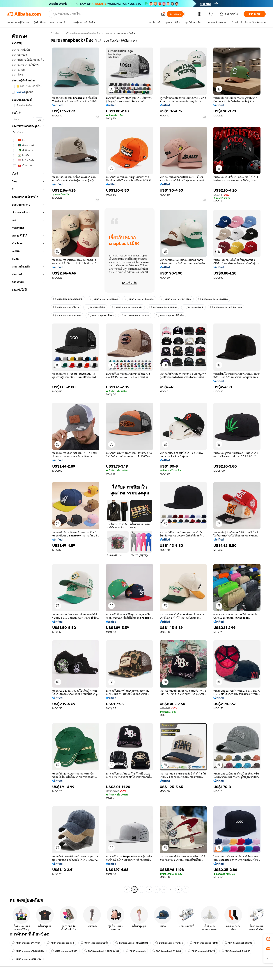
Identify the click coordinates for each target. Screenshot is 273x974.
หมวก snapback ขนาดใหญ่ (176, 299)
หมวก (108, 33)
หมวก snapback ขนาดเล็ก (213, 299)
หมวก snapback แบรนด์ (163, 307)
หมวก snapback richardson (226, 307)
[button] (163, 14)
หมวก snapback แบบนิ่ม (94, 942)
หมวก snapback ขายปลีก (236, 950)
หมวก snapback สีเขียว (64, 950)
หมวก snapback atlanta (238, 942)
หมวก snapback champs (134, 315)
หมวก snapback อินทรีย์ (201, 950)
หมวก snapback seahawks (127, 307)
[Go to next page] (185, 889)
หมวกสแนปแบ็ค (95, 307)
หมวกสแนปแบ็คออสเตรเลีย (68, 299)
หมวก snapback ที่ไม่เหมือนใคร (101, 950)
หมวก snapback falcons (67, 315)
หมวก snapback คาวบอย (167, 950)
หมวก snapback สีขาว (66, 307)
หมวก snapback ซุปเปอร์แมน (28, 950)
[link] (268, 939)
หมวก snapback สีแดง (101, 315)
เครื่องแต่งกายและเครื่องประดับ (82, 33)
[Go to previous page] (127, 889)
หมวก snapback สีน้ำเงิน (170, 315)
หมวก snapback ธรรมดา (104, 299)
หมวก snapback (193, 307)
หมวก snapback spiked (60, 942)
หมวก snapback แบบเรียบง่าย (131, 942)
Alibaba (55, 33)
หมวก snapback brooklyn (139, 299)
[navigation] (28, 461)
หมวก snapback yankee (169, 942)
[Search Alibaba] (105, 14)
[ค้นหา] (175, 14)
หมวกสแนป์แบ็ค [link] (126, 33)
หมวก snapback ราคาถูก (26, 942)
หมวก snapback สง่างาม (204, 942)
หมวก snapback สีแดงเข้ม (26, 959)
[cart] (211, 14)
